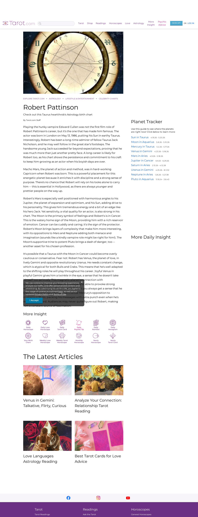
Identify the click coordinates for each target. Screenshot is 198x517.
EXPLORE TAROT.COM (34, 98)
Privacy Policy (42, 294)
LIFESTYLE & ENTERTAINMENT (80, 98)
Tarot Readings (42, 514)
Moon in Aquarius (142, 141)
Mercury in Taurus (142, 146)
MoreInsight (151, 23)
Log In (190, 23)
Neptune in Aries (142, 174)
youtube (128, 498)
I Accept (34, 300)
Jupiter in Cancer (142, 160)
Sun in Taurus (139, 137)
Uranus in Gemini (142, 169)
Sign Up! (176, 23)
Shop (90, 23)
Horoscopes (115, 23)
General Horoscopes (141, 514)
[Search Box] (56, 23)
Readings (101, 23)
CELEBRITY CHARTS (108, 98)
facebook (68, 498)
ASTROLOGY (55, 98)
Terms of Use (60, 294)
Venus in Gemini (141, 151)
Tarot (81, 23)
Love (127, 23)
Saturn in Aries (140, 165)
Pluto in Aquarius (142, 179)
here (60, 291)
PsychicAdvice (162, 23)
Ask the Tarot (89, 514)
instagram (98, 498)
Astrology (138, 23)
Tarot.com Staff (33, 120)
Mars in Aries (139, 155)
